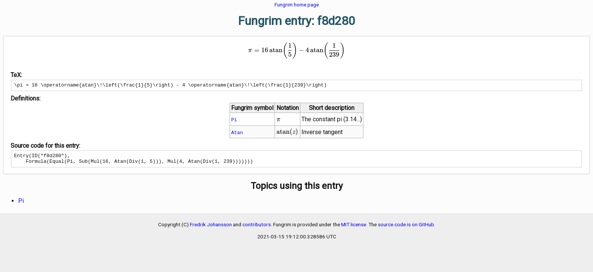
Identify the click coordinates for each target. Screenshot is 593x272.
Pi (234, 120)
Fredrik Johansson (211, 228)
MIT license (353, 228)
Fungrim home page (297, 5)
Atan (237, 133)
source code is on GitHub (406, 228)
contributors (256, 228)
